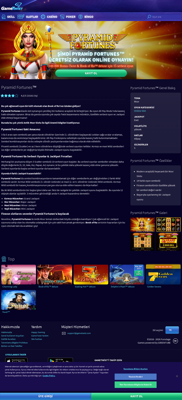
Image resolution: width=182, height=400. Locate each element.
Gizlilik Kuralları (8, 339)
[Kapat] (177, 378)
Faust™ (6, 311)
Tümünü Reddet (136, 379)
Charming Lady (9, 286)
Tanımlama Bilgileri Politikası (14, 342)
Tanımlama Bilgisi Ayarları (135, 371)
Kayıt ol (91, 73)
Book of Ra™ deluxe (48, 286)
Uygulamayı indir (15, 354)
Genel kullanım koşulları (12, 335)
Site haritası (36, 339)
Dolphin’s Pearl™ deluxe (122, 286)
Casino (48, 17)
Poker (67, 17)
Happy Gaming (38, 332)
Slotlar (27, 17)
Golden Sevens (154, 286)
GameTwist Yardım (39, 335)
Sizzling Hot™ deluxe (85, 286)
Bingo (85, 17)
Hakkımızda (6, 332)
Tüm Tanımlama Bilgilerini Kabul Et (136, 387)
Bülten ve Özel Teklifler (11, 346)
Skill (8, 17)
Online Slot (140, 110)
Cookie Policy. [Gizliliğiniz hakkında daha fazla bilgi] (49, 378)
